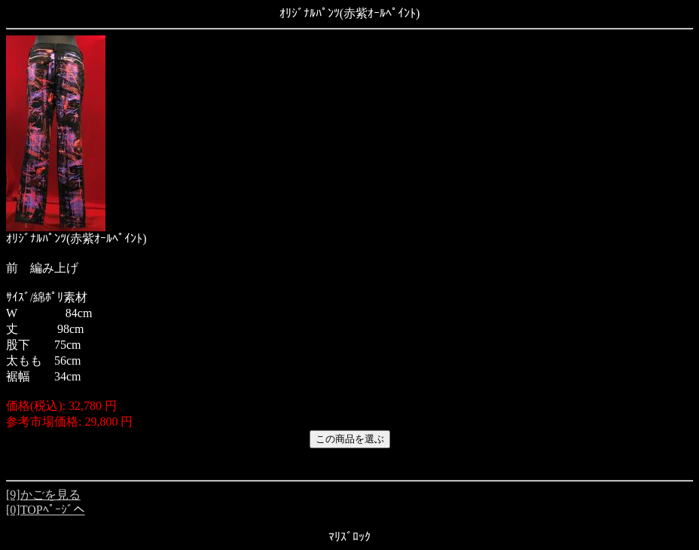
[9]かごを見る (43, 494)
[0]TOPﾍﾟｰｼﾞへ (45, 509)
